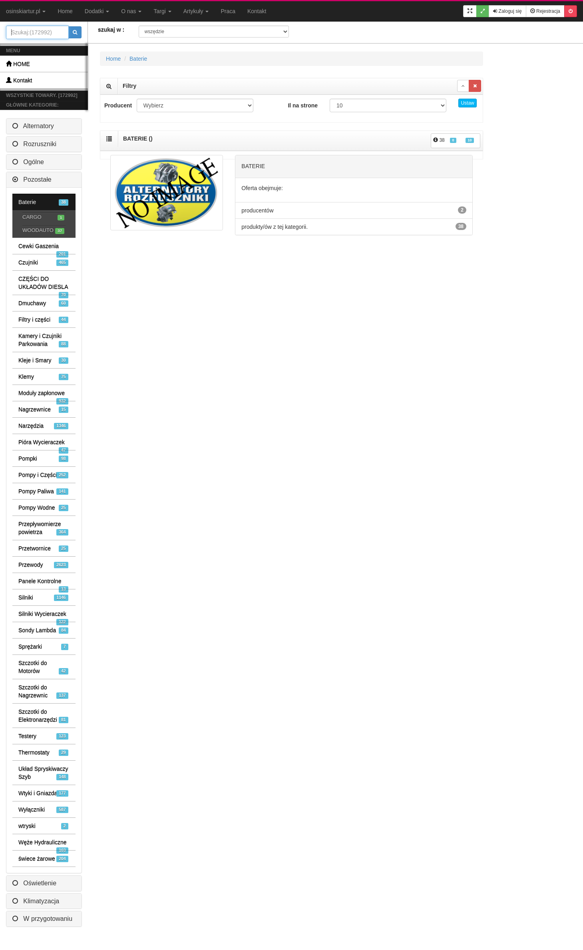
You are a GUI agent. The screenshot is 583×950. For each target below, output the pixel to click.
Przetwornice (43, 548)
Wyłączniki (43, 809)
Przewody (43, 564)
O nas (131, 11)
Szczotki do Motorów (43, 667)
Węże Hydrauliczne (43, 844)
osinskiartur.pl (26, 11)
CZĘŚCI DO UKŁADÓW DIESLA (43, 285)
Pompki (43, 458)
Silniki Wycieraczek (43, 616)
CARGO (43, 217)
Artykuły (196, 11)
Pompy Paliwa (43, 491)
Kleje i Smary (43, 360)
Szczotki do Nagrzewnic (43, 691)
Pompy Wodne (43, 507)
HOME (18, 63)
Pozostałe (32, 179)
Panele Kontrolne (43, 583)
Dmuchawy (43, 303)
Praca (228, 11)
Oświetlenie (34, 883)
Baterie (43, 202)
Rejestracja (545, 11)
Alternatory (33, 126)
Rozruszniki (34, 144)
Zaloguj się (507, 11)
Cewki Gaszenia (43, 248)
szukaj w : (111, 29)
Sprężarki (43, 646)
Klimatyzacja (35, 901)
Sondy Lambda (43, 630)
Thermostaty (43, 752)
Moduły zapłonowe (43, 395)
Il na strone (303, 105)
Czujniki (43, 262)
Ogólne (28, 162)
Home (65, 11)
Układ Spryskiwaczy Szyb (43, 773)
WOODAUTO (43, 230)
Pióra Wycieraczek (43, 444)
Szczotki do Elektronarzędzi (43, 715)
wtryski (43, 826)
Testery (43, 736)
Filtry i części (43, 319)
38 (453, 140)
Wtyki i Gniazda (43, 793)
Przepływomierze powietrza (43, 528)
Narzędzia (43, 425)
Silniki (43, 597)
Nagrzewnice (43, 409)
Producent (117, 105)
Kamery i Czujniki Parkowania (43, 340)
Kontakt (256, 11)
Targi (162, 11)
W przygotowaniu (42, 918)
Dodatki (97, 11)
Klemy (43, 376)
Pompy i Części (43, 475)
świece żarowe (43, 858)
